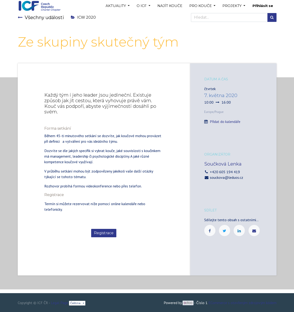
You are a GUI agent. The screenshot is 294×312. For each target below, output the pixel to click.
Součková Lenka (223, 164)
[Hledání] (272, 17)
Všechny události (41, 17)
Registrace (104, 233)
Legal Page (59, 302)
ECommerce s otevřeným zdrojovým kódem (242, 302)
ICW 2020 (83, 17)
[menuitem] (170, 5)
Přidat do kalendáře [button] (225, 121)
